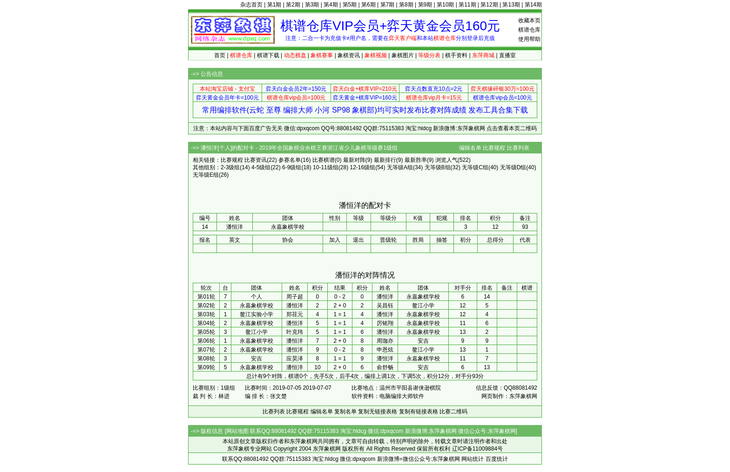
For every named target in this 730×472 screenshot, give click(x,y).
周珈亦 (385, 341)
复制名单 (345, 411)
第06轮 (206, 341)
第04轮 (206, 323)
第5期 (350, 4)
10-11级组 (325, 167)
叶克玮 (294, 332)
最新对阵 (354, 160)
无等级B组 (438, 167)
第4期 (331, 4)
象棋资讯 (349, 55)
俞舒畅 (385, 367)
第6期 (368, 4)
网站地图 (237, 431)
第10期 (445, 4)
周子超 (294, 296)
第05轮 (206, 332)
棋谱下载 (268, 55)
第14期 (533, 4)
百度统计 (497, 459)
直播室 (507, 55)
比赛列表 (518, 148)
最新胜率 (416, 160)
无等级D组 (513, 167)
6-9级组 (291, 167)
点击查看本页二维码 (512, 128)
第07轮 (206, 349)
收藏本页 (529, 20)
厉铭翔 (385, 323)
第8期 (406, 4)
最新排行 (385, 160)
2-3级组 (230, 167)
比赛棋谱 (323, 160)
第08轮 (206, 358)
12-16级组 (362, 167)
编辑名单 (470, 148)
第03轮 (206, 314)
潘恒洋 (385, 296)
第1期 (274, 4)
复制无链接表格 (377, 411)
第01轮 (206, 296)
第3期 (312, 4)
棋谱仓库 (529, 30)
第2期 (293, 4)
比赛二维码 (453, 411)
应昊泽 (294, 358)
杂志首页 (251, 4)
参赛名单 (289, 160)
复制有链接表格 (418, 411)
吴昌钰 (385, 305)
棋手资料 (456, 55)
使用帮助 (529, 39)
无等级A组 (400, 167)
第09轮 (206, 367)
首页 (219, 55)
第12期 (489, 4)
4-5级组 (260, 167)
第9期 (425, 4)
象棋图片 (403, 55)
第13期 (511, 4)
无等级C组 (475, 167)
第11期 (467, 4)
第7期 (387, 4)
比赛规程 (494, 148)
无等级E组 (206, 175)
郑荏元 (294, 314)
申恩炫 (385, 349)
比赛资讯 (255, 160)
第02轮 (206, 305)
